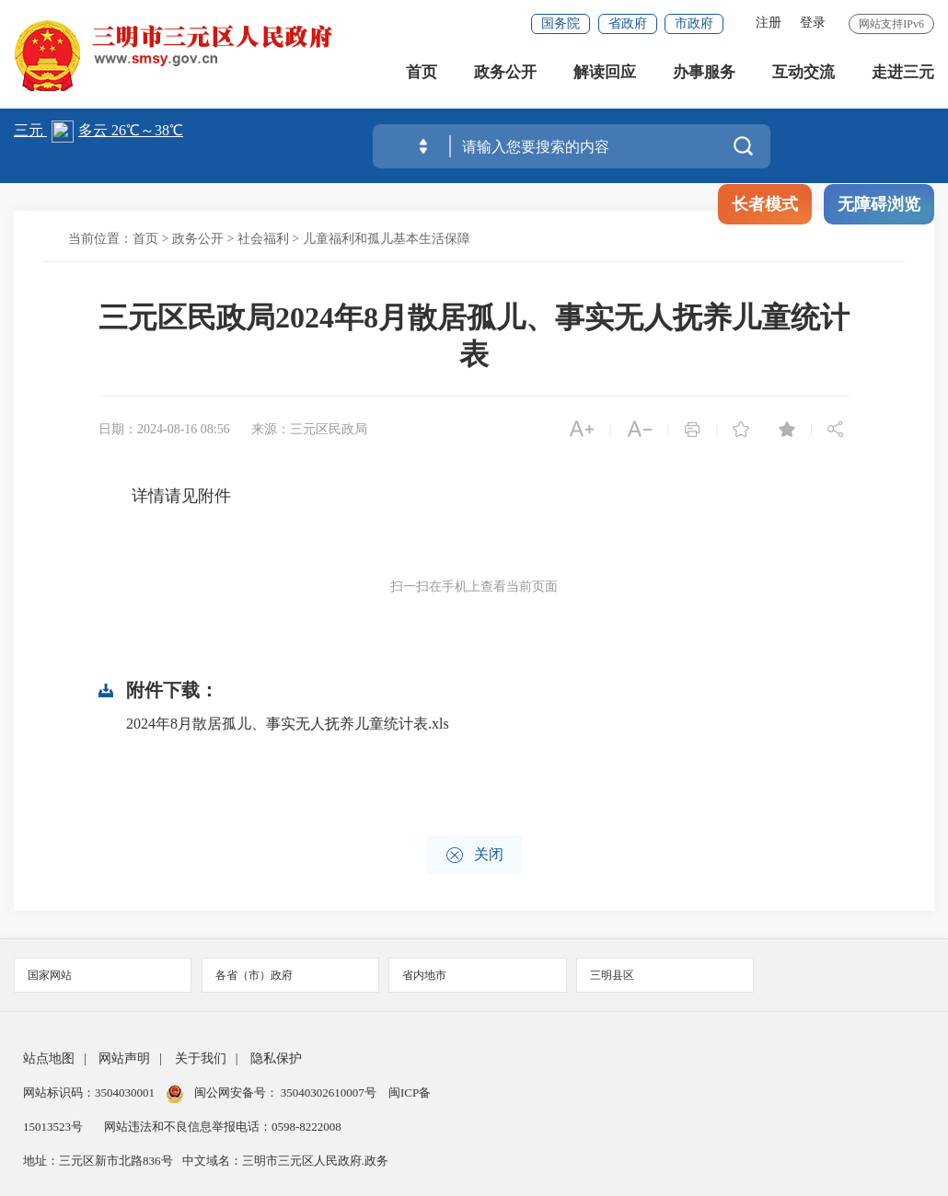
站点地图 (49, 1058)
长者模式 (765, 204)
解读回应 (604, 73)
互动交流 (803, 73)
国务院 (560, 23)
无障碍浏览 (879, 204)
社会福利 (263, 239)
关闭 (474, 855)
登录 (813, 22)
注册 (768, 22)
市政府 (694, 23)
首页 (421, 73)
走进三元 (903, 73)
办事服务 (704, 73)
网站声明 (124, 1058)
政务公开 (505, 73)
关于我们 (200, 1058)
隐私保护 (276, 1058)
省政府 (627, 23)
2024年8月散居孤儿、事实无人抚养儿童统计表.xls (287, 723)
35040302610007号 (329, 1092)
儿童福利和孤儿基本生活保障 (386, 239)
